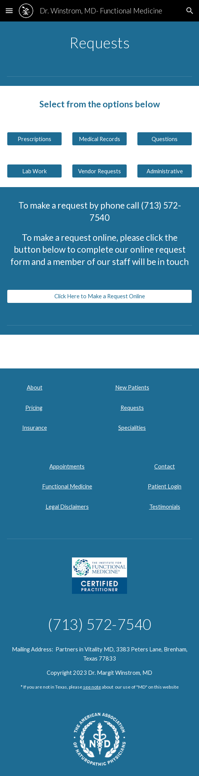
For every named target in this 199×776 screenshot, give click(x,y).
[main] (99, 42)
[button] (9, 10)
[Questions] (164, 139)
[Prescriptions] (34, 139)
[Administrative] (164, 171)
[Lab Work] (34, 171)
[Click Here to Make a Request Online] (99, 296)
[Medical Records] (99, 139)
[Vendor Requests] (99, 171)
